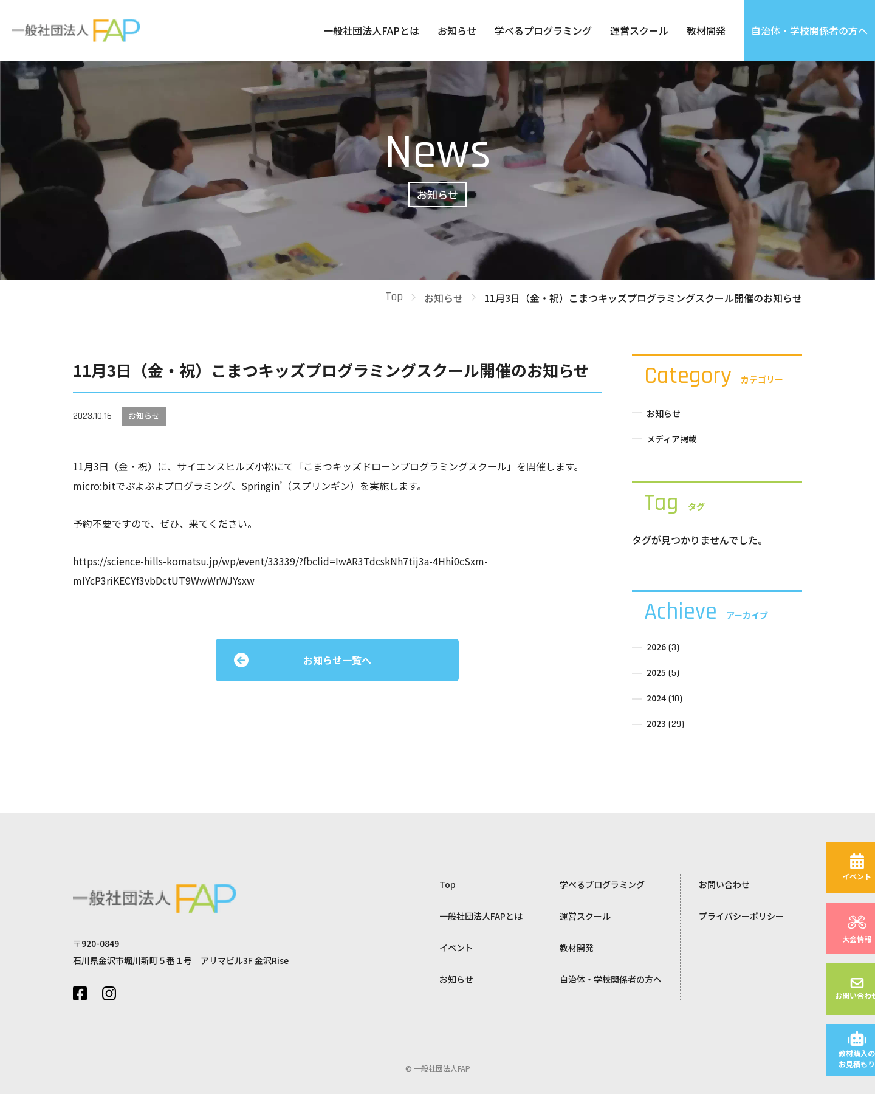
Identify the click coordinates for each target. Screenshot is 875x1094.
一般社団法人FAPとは (371, 30)
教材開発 (706, 30)
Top (394, 296)
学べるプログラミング (543, 30)
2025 (656, 672)
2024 (656, 698)
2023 (656, 723)
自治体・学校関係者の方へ (809, 30)
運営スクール (639, 30)
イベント (456, 947)
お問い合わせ (724, 884)
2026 (656, 647)
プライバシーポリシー (741, 916)
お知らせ (456, 30)
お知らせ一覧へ (337, 660)
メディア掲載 (672, 439)
